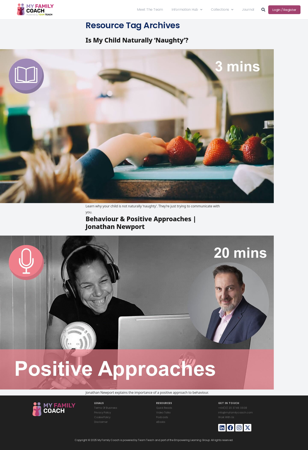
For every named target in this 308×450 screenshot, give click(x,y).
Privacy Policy (102, 412)
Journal (248, 9)
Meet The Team (150, 9)
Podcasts (162, 417)
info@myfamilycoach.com (235, 412)
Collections (222, 9)
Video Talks (163, 412)
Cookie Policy (102, 417)
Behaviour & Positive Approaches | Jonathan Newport (141, 222)
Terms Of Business (105, 408)
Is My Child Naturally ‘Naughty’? (137, 40)
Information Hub (187, 9)
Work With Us (226, 417)
